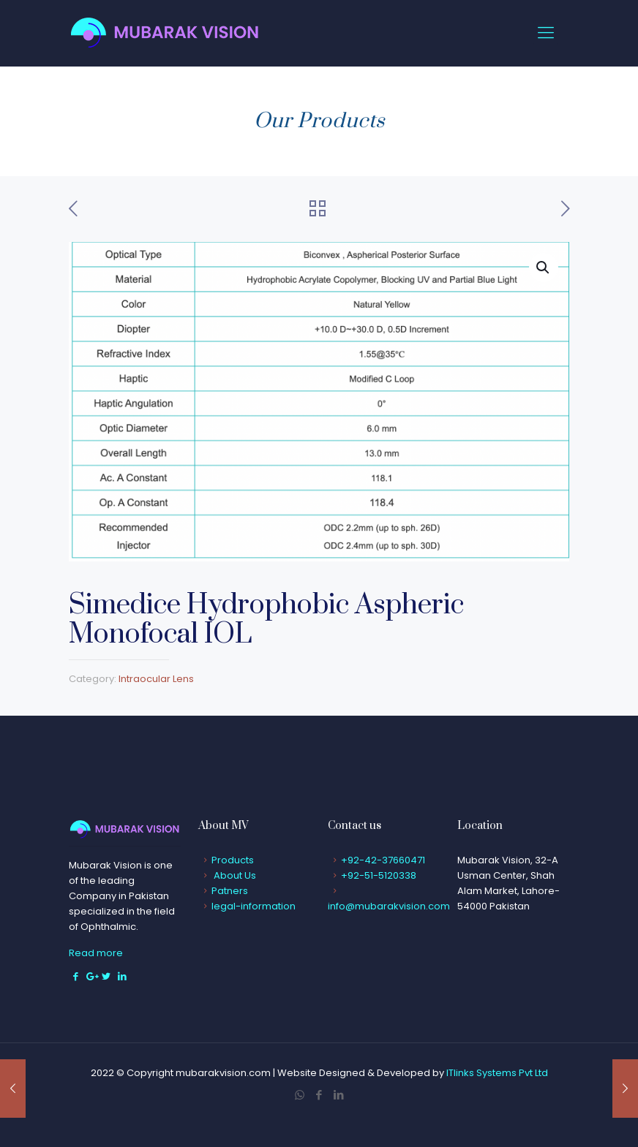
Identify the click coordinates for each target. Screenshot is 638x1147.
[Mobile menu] (545, 32)
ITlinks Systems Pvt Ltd (497, 1073)
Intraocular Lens (156, 679)
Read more (96, 953)
